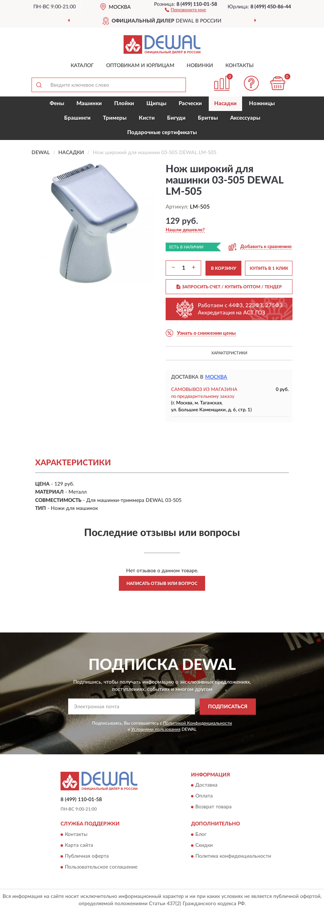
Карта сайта (79, 845)
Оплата (204, 796)
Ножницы (262, 103)
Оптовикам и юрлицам (140, 65)
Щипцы (156, 103)
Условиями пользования (155, 729)
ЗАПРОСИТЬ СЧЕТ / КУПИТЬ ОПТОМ (229, 287)
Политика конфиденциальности (233, 856)
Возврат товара (213, 807)
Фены (57, 103)
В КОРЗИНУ (223, 268)
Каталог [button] (82, 65)
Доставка (206, 785)
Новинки (200, 65)
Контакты (239, 65)
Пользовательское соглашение (101, 867)
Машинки (89, 103)
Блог (201, 834)
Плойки (124, 103)
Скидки (204, 845)
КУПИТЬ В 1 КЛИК (269, 268)
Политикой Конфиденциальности (197, 723)
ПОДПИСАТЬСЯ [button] (228, 706)
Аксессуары (245, 118)
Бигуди (176, 118)
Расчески (190, 103)
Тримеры (114, 118)
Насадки (225, 103)
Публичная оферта (87, 856)
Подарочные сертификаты (162, 132)
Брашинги (77, 118)
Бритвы (208, 118)
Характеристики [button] (229, 353)
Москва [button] (216, 377)
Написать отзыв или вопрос (162, 583)
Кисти (147, 118)
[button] (185, 9)
